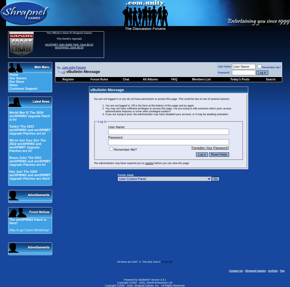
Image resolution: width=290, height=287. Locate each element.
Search (271, 79)
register (149, 163)
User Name (224, 66)
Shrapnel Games (255, 270)
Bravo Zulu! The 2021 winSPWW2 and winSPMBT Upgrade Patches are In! (29, 161)
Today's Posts (240, 79)
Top (282, 270)
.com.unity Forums (74, 67)
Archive (273, 270)
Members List (201, 79)
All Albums (150, 79)
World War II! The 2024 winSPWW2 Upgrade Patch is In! (29, 116)
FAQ (174, 79)
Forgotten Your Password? (210, 148)
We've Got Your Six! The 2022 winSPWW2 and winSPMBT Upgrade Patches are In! (27, 145)
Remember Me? (269, 67)
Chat (126, 79)
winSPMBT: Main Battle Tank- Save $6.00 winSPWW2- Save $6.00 (69, 46)
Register (68, 79)
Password (223, 72)
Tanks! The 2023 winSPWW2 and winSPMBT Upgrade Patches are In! (29, 130)
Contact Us (236, 270)
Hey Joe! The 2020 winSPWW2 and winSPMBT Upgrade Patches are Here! (29, 175)
